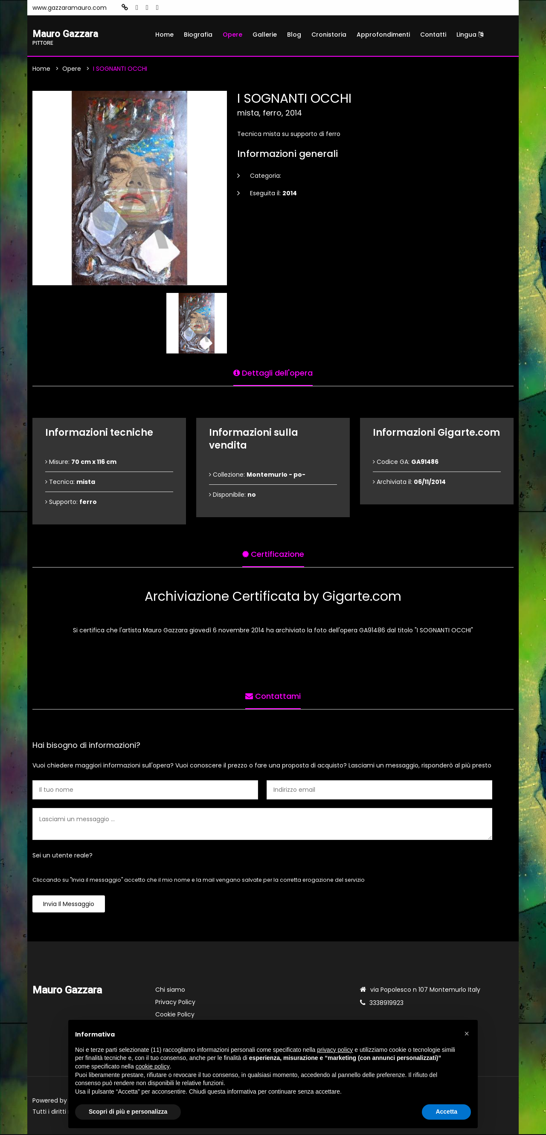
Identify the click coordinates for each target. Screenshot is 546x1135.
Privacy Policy (175, 1003)
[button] (466, 1033)
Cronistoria (328, 34)
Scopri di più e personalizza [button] (128, 1111)
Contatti (433, 34)
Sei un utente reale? (62, 856)
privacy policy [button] (335, 1049)
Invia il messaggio (68, 904)
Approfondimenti (383, 34)
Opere (232, 34)
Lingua (469, 34)
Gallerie (265, 34)
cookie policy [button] (153, 1066)
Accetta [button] (446, 1111)
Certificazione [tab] (273, 553)
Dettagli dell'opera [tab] (273, 372)
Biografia (198, 34)
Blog (294, 34)
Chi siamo (170, 990)
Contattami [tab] (273, 695)
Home (164, 34)
